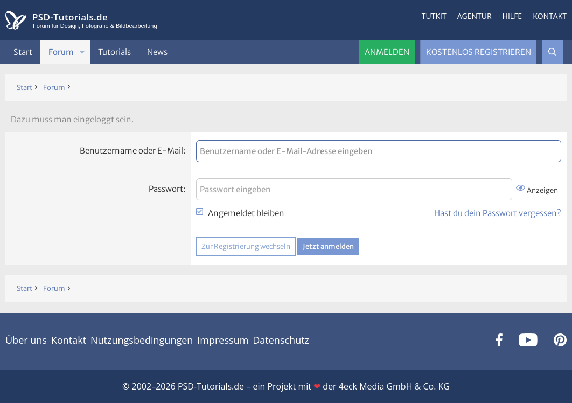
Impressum (222, 339)
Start (22, 52)
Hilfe (512, 16)
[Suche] (552, 52)
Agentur (474, 16)
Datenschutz (281, 339)
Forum (61, 52)
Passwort (166, 189)
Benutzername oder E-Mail (131, 150)
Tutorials (114, 52)
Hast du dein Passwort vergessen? (497, 213)
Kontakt (550, 16)
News (157, 52)
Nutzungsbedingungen (141, 339)
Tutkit (434, 16)
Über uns (26, 339)
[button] (82, 52)
